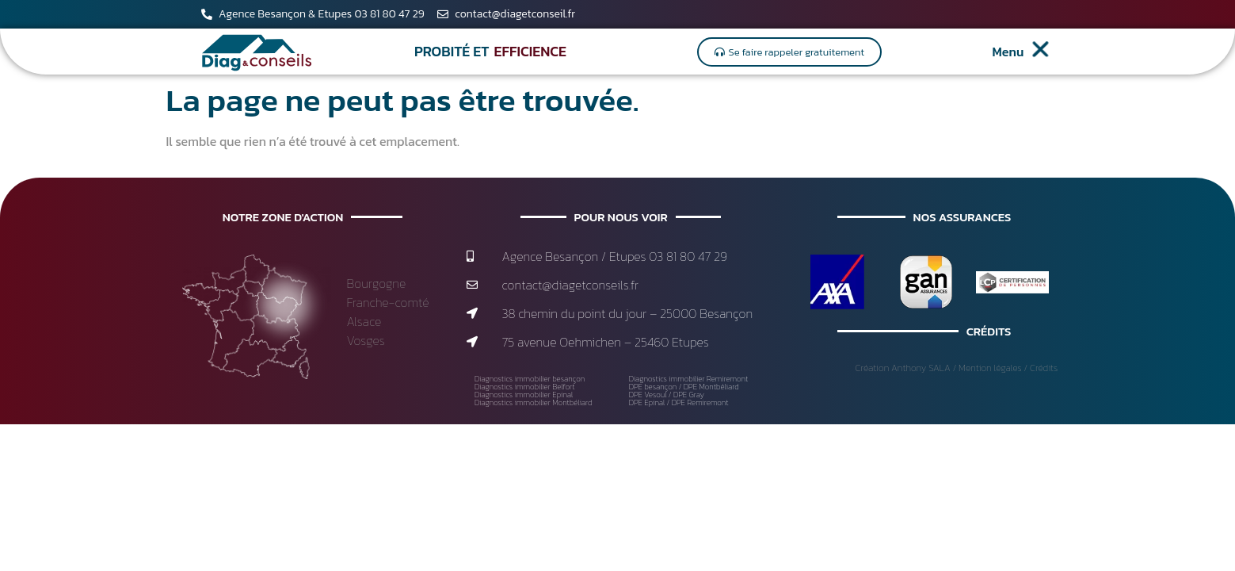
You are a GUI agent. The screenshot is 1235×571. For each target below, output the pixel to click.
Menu (1008, 51)
